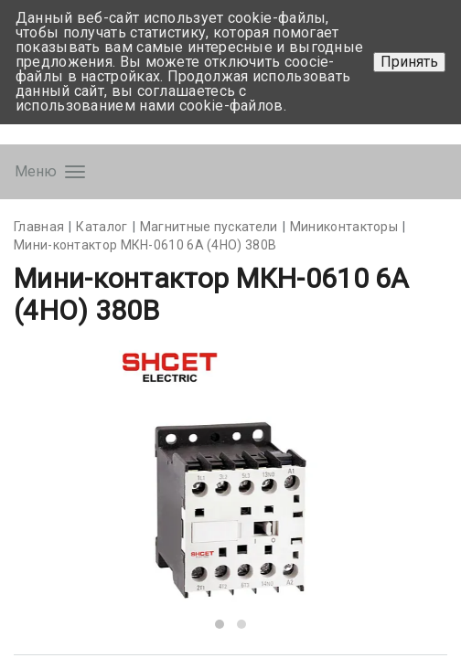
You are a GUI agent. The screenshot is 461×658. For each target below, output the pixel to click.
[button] (219, 624)
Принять (409, 61)
